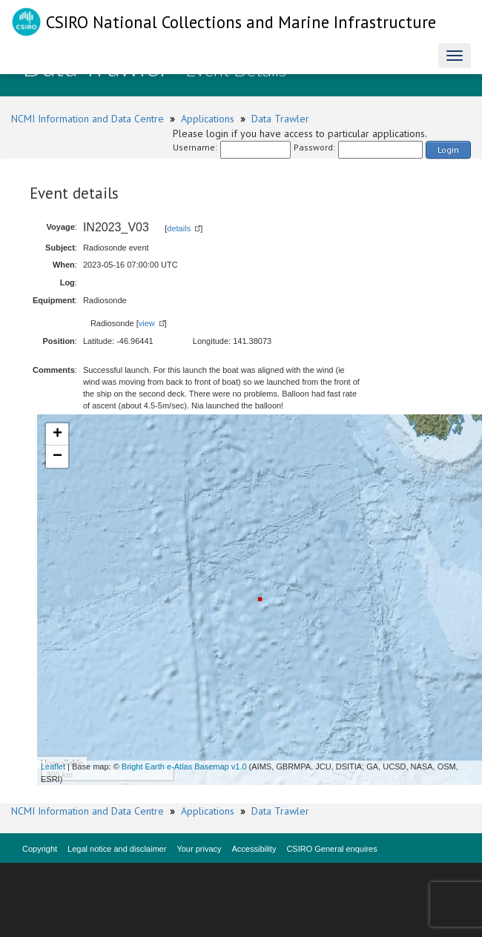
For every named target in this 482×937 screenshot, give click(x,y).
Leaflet (53, 766)
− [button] (57, 457)
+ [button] (57, 434)
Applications (207, 118)
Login (448, 149)
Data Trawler (280, 118)
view (147, 323)
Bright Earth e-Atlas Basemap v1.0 (184, 766)
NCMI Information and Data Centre (87, 118)
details (179, 228)
